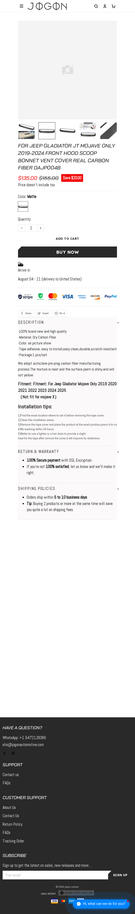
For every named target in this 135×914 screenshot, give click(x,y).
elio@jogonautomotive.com (23, 744)
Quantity (24, 219)
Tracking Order (13, 841)
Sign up (120, 875)
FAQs (6, 783)
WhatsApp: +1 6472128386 (24, 737)
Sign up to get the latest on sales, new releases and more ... (47, 865)
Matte (31, 196)
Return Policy (12, 824)
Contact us (11, 774)
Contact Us (11, 815)
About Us (9, 807)
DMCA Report (48, 894)
